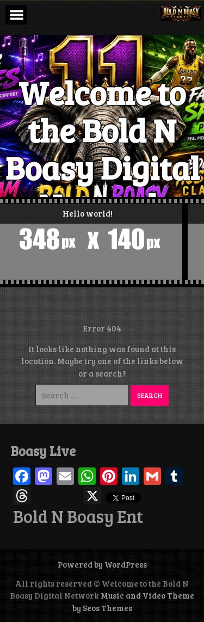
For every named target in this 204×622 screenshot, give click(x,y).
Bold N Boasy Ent (78, 516)
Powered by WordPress (102, 564)
